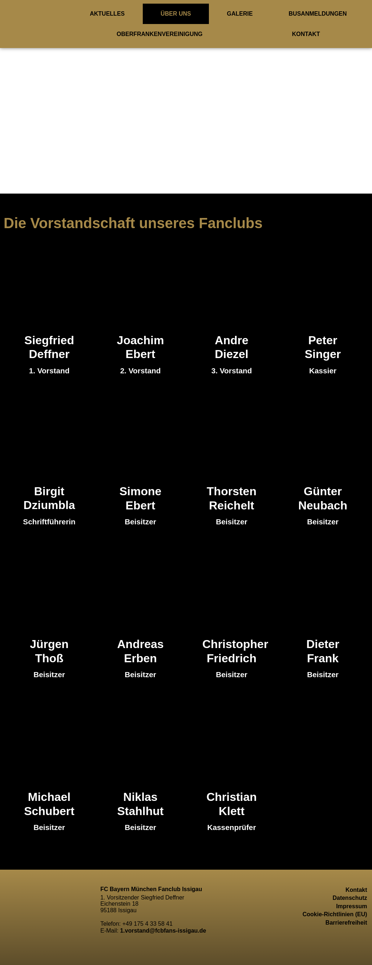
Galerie (240, 14)
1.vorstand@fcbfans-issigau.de (163, 931)
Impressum (351, 906)
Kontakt (306, 34)
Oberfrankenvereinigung (159, 34)
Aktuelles (107, 14)
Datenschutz (349, 898)
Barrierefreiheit (346, 923)
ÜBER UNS (176, 14)
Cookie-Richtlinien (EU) (335, 914)
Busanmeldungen (318, 14)
